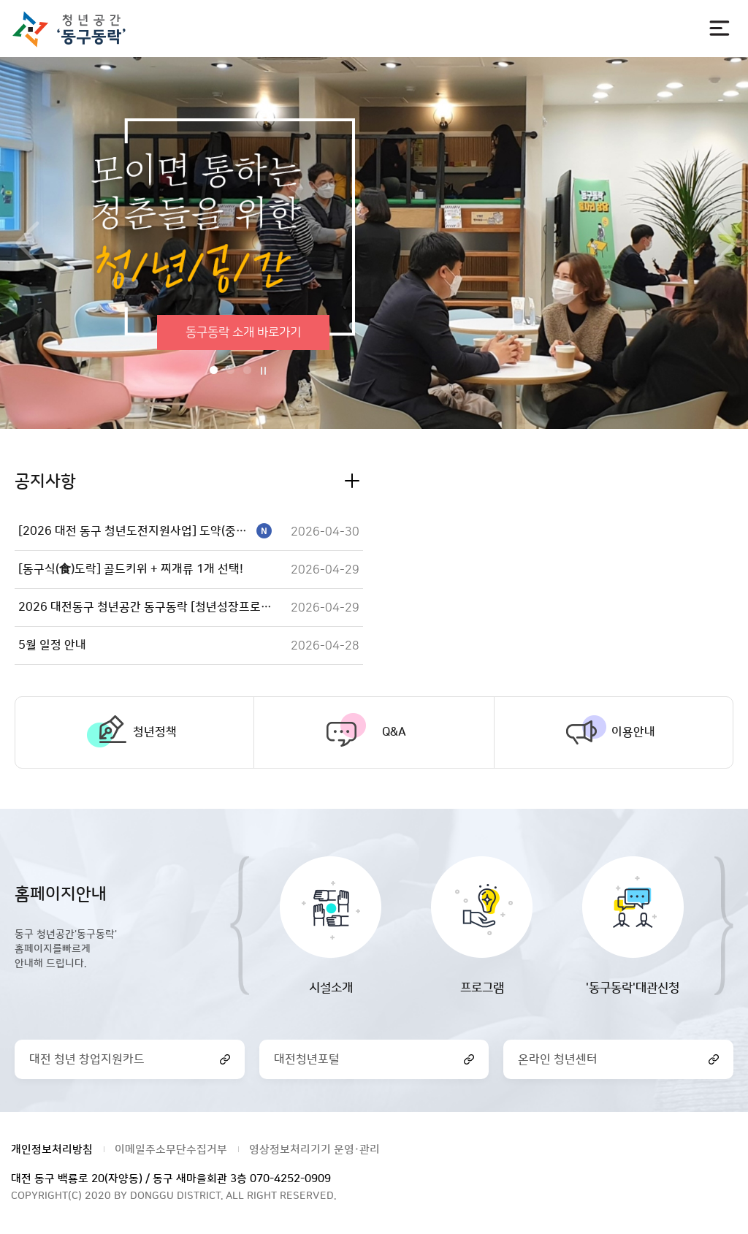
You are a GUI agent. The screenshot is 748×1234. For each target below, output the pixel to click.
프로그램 (482, 987)
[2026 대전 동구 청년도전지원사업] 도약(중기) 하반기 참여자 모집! (145, 531)
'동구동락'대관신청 (632, 987)
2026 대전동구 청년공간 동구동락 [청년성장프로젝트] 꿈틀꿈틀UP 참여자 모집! (145, 607)
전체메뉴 (719, 28)
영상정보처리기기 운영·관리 (314, 1149)
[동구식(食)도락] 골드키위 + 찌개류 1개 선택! (130, 569)
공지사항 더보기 (352, 480)
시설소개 (331, 987)
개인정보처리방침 (52, 1149)
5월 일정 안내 (52, 645)
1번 (214, 370)
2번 (230, 370)
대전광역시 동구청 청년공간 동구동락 (75, 28)
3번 (247, 370)
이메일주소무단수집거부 (171, 1149)
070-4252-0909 (290, 1179)
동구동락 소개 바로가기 (243, 332)
